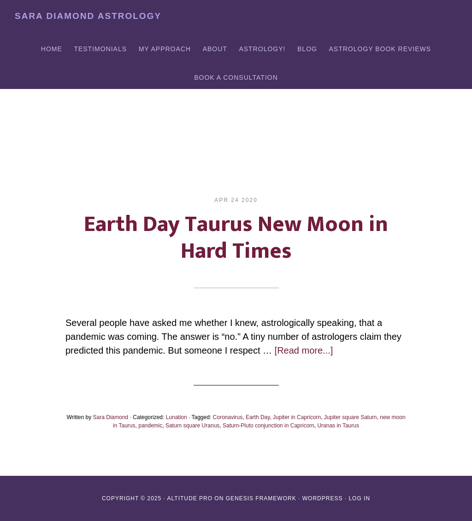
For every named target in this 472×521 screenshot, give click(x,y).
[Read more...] (304, 350)
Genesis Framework (261, 498)
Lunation (176, 417)
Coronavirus (228, 417)
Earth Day (258, 417)
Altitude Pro (189, 498)
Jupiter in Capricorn (297, 417)
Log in (359, 498)
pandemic (150, 425)
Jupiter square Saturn (350, 417)
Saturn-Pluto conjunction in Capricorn (268, 425)
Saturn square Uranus (192, 425)
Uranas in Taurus (338, 425)
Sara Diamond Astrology (88, 16)
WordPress (322, 498)
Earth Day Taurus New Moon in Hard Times (236, 238)
